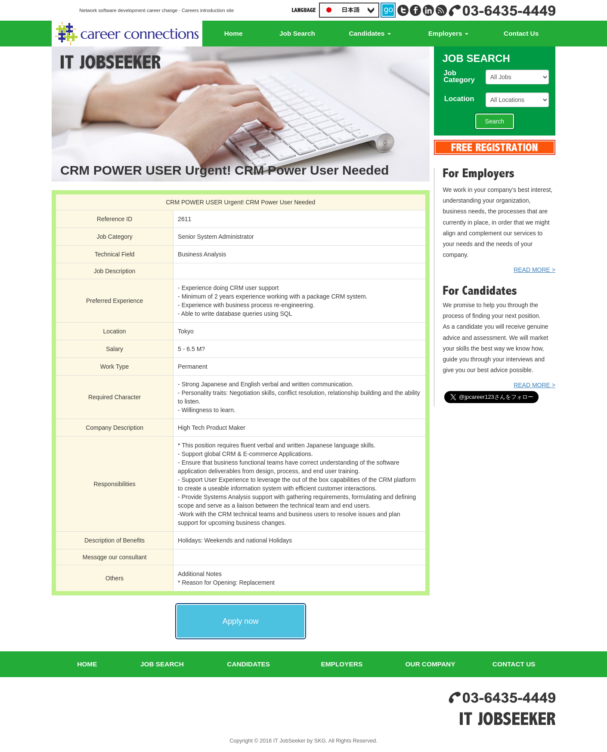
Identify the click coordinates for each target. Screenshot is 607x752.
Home (233, 33)
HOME (87, 664)
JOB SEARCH (162, 664)
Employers (448, 33)
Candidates (369, 33)
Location (463, 99)
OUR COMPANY (430, 664)
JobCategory (462, 77)
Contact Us (521, 33)
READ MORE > (534, 269)
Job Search (297, 33)
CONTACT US (514, 664)
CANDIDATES (248, 664)
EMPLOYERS (342, 664)
